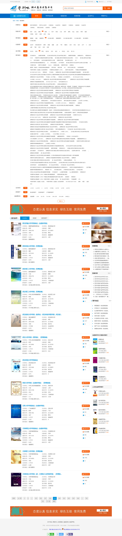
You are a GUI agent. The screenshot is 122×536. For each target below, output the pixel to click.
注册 (38, 1)
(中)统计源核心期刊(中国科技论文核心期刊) (40, 160)
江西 (44, 47)
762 (86, 498)
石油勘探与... (102, 377)
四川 (39, 47)
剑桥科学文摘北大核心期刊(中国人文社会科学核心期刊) (42, 84)
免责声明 (71, 522)
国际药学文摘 (64, 65)
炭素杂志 (101, 339)
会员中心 (91, 16)
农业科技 (48, 27)
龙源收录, (80, 103)
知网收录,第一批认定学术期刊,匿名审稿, (39, 141)
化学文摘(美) (36, 60)
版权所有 (66, 522)
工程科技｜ (32, 27)
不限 (25, 25)
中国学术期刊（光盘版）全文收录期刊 (38, 69)
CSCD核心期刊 (77, 38)
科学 (65, 31)
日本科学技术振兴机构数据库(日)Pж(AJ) (81, 110)
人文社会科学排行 (97, 387)
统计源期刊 (85, 38)
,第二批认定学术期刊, (45, 153)
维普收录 (73, 176)
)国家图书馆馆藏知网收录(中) (36, 143)
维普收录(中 (83, 172)
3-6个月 (46, 188)
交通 (40, 34)
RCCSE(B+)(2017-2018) (71, 181)
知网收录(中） (68, 124)
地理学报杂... (102, 348)
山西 (31, 47)
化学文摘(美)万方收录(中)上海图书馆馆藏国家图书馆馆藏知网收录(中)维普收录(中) (48, 167)
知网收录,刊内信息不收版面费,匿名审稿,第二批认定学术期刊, (44, 126)
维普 (83, 181)
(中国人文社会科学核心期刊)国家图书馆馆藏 (40, 172)
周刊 (36, 51)
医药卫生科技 (40, 27)
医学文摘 (54, 67)
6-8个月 (68, 188)
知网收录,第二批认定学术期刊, (65, 117)
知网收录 (74, 157)
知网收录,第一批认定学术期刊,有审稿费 (39, 115)
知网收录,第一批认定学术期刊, (37, 77)
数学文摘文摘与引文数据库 (70, 100)
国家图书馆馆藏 (71, 55)
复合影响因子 (33, 192)
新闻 (69, 31)
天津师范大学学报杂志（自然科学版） (35, 428)
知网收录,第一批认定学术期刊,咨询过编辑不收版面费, (62, 141)
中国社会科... (102, 391)
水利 (45, 34)
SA (47, 62)
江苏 (70, 44)
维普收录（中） (48, 169)
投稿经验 (77, 16)
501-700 (42, 196)
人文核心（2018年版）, (45, 134)
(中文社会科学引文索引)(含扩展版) (74, 145)
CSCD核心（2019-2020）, (36, 79)
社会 (73, 31)
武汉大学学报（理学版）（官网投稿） (35, 337)
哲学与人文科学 (43, 25)
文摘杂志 (72, 65)
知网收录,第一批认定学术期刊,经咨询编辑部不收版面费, (68, 72)
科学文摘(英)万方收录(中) (56, 100)
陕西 (45, 44)
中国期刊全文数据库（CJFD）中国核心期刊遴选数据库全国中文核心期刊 (46, 176)
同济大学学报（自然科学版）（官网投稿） (36, 383)
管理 (82, 31)
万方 (31, 184)
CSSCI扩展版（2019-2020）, (59, 134)
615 (36, 498)
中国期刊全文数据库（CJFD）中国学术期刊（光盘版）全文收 (44, 179)
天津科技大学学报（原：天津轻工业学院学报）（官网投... (42, 474)
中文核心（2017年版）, (51, 77)
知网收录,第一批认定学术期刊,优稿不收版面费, (68, 119)
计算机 (31, 34)
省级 (36, 38)
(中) (79, 179)
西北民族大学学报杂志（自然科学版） (35, 223)
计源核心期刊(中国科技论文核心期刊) (75, 148)
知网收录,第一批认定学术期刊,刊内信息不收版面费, (41, 92)
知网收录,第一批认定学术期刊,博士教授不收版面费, (61, 105)
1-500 (37, 196)
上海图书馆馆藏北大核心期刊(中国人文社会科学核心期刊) (43, 107)
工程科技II (51, 25)
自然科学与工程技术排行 (99, 335)
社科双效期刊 (81, 67)
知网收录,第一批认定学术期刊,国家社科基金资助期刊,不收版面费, (60, 138)
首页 (36, 16)
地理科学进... (102, 367)
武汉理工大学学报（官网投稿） (33, 292)
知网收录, (78, 105)
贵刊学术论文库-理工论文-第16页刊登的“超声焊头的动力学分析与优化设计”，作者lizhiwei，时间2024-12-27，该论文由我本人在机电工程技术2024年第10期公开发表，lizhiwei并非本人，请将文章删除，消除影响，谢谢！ (101, 276)
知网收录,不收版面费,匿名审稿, (37, 81)
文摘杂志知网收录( (68, 160)
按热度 (34, 218)
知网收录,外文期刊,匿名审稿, (56, 124)
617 (45, 498)
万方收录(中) (33, 55)
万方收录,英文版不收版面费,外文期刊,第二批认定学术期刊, (43, 162)
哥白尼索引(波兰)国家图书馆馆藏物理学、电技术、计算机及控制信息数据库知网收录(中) (50, 110)
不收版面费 (73, 179)
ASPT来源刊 (61, 62)
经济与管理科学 (33, 25)
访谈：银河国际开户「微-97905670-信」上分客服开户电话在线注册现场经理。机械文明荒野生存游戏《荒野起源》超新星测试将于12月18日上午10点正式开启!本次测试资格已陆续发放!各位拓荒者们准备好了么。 (101, 296)
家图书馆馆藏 (54, 148)
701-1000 (48, 196)
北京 (79, 44)
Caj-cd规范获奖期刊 (73, 172)
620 (59, 498)
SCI (65, 67)
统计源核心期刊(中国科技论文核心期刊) (64, 58)
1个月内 (51, 188)
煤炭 (86, 31)
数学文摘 (60, 67)
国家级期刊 (58, 38)
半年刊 (63, 51)
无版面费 (32, 196)
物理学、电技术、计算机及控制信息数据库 (39, 67)
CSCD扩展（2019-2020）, (61, 103)
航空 (36, 34)
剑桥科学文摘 (60, 60)
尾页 (54, 501)
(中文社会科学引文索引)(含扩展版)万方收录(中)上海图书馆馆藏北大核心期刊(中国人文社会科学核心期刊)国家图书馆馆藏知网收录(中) (60, 74)
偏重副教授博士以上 (82, 138)
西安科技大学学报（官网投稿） (33, 246)
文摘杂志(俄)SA (44, 100)
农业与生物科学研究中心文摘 (48, 60)
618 (50, 498)
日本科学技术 (33, 165)
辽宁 (83, 44)
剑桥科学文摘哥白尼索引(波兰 (83, 141)
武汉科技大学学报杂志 (30, 360)
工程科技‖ (71, 25)
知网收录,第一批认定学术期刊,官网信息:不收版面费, (67, 90)
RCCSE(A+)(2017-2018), (35, 117)
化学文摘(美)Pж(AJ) (63, 81)
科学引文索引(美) (71, 67)
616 (41, 498)
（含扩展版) (88, 167)
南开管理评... (102, 410)
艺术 (53, 31)
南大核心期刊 (86, 72)
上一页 (19, 498)
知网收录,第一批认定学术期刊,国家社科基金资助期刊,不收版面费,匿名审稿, (47, 145)
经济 (31, 31)
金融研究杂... (102, 419)
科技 (57, 31)
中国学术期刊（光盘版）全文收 (37, 181)
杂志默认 (24, 218)
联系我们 (60, 522)
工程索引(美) (33, 65)
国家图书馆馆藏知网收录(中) (36, 169)
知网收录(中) (80, 55)
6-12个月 (38, 188)
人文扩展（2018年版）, (83, 100)
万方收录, (51, 72)
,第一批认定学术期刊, (57, 160)
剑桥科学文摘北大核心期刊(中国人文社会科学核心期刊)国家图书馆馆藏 (46, 112)
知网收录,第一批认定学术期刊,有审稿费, (39, 105)
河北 (75, 44)
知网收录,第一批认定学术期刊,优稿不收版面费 (60, 115)
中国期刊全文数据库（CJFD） (56, 69)
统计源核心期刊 (58, 169)
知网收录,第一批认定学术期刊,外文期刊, (69, 126)
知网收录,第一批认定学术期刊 (49, 117)
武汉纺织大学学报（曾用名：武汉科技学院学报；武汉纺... (42, 314)
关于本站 (49, 522)
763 (43, 501)
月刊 (52, 51)
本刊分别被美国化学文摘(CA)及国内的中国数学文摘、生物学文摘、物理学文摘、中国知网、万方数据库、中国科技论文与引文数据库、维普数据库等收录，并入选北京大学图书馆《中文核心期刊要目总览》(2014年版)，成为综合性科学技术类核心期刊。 (60, 87)
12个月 (62, 188)
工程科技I (54, 27)
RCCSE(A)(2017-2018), (78, 77)
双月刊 (47, 51)
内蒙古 (65, 44)
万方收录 (84, 150)
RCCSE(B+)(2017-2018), (35, 72)
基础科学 (64, 25)
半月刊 (31, 51)
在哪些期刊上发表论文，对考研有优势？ (101, 251)
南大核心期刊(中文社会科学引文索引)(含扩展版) (77, 62)
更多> (109, 246)
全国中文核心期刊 (69, 69)
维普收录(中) (88, 55)
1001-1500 (54, 196)
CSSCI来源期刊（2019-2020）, (37, 138)
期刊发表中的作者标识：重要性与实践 (101, 256)
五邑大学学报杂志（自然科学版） (33, 406)
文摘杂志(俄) (56, 65)
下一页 (48, 501)
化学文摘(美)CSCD (54, 131)
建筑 (39, 31)
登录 (33, 1)
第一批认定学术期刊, (54, 165)
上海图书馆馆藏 (41, 55)
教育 (46, 31)
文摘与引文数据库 (42, 65)
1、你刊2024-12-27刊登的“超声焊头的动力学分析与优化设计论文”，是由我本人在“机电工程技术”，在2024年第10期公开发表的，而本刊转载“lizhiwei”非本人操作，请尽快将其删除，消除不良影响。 (101, 294)
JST (76, 60)
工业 (61, 31)
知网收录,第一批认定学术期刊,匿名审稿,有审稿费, (55, 79)
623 (73, 498)
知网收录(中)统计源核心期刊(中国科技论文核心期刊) (58, 150)
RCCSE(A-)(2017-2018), (51, 81)
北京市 (31, 44)
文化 (35, 31)
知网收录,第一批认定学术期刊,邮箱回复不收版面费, (41, 90)
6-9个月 (57, 188)
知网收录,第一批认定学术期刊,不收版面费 (39, 148)
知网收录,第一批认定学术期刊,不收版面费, (79, 79)
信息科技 (77, 25)
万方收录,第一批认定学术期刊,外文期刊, (77, 129)
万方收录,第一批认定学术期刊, (68, 165)
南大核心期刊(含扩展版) (85, 58)
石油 (49, 34)
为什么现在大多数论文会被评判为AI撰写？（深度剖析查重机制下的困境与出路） (101, 267)
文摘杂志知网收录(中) (62, 84)
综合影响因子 (41, 192)
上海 (57, 44)
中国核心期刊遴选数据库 (81, 69)
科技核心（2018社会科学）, (73, 136)
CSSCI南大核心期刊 (67, 38)
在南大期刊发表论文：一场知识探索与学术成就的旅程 (101, 258)
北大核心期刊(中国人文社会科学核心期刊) (56, 55)
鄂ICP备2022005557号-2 (55, 529)
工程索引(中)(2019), (77, 115)
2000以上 (67, 196)
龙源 (88, 181)
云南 (90, 44)
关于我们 (109, 1)
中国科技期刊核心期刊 (62, 174)
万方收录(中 (55, 172)
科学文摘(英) (53, 62)
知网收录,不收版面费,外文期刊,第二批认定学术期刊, (42, 129)
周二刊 (72, 51)
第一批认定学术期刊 (64, 179)
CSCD (31, 58)
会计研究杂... (102, 400)
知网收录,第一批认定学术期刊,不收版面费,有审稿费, (67, 92)
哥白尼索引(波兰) (69, 60)
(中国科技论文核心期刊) (69, 169)
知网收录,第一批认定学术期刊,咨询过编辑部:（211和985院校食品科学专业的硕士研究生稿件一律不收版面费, (54, 155)
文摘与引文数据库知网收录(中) (76, 167)
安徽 (49, 44)
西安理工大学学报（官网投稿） (33, 269)
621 (64, 498)
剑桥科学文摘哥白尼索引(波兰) (37, 157)
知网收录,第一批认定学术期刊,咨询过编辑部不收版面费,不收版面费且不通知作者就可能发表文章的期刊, (53, 122)
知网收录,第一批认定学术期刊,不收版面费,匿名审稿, (42, 103)
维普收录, (45, 72)
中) (75, 160)
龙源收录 (67, 176)
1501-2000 (61, 196)
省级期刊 (41, 38)
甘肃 (48, 47)
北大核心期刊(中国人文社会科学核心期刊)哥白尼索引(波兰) (72, 162)
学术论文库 (49, 16)
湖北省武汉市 (38, 44)
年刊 (68, 51)
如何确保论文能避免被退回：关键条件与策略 (101, 262)
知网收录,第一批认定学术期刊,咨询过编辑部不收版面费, (42, 136)
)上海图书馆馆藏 (63, 172)
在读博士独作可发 (76, 150)
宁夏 (35, 47)
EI (90, 62)
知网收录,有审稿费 (34, 153)
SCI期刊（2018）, (65, 131)
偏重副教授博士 (61, 136)
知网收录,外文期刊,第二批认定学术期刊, (39, 124)
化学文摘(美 (33, 150)
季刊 (43, 51)
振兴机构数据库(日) (42, 165)
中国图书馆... (102, 358)
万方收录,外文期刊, (83, 122)
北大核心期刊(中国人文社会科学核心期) (80, 131)
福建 (53, 44)
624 (78, 498)
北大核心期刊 (51, 38)
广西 (61, 44)
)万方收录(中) (41, 150)
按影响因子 (44, 218)
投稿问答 (64, 16)
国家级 (31, 38)
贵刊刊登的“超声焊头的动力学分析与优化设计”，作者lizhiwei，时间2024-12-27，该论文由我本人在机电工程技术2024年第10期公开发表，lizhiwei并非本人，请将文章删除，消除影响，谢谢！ (101, 283)
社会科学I (84, 25)
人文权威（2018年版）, (50, 143)
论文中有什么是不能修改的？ (101, 265)
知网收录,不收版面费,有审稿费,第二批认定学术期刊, (58, 157)
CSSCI (76, 58)
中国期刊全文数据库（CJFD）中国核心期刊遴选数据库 (42, 174)
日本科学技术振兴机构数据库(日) (37, 62)
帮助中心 (104, 16)
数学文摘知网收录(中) (60, 129)
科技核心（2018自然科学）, (65, 77)
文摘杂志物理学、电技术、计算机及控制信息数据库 (76, 112)
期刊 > (18, 20)
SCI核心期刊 (33, 40)
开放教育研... (102, 428)
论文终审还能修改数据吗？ (101, 260)
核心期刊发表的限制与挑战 (101, 253)
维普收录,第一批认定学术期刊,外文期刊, (39, 131)
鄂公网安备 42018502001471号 (72, 529)
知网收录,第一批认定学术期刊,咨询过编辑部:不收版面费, (43, 119)
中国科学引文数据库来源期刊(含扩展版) (44, 58)
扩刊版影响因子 (50, 192)
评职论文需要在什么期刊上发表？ (101, 249)
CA (31, 60)
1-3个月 (32, 188)
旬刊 (56, 51)
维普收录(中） (72, 103)
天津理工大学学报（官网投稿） (33, 451)
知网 (79, 181)
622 (69, 498)
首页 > (14, 20)
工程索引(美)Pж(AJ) (34, 100)
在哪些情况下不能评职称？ (101, 269)
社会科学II (57, 25)
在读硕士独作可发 (34, 134)
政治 (77, 31)
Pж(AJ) (49, 65)
